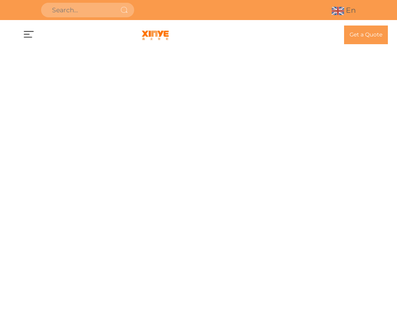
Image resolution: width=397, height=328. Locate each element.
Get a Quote (366, 34)
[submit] (124, 10)
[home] (155, 35)
